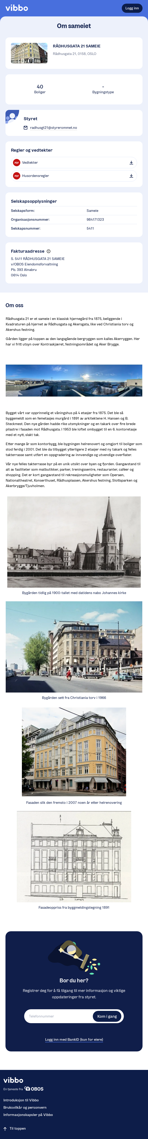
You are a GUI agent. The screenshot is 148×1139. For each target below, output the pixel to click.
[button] (48, 251)
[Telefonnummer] (58, 1016)
